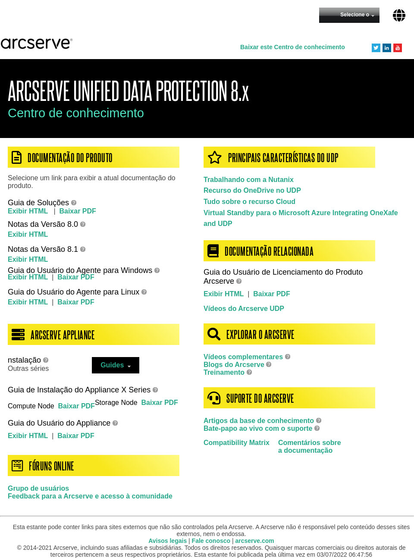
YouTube (397, 48)
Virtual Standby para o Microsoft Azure (267, 212)
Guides (115, 365)
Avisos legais (167, 540)
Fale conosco (211, 540)
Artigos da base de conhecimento (259, 420)
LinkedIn (387, 48)
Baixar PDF (77, 211)
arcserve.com (254, 540)
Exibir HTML (29, 211)
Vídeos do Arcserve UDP (244, 308)
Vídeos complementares (243, 357)
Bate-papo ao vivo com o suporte (259, 428)
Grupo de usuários (38, 488)
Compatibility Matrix (237, 442)
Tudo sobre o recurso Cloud (249, 201)
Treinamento (224, 372)
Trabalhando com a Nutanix (249, 179)
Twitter (376, 48)
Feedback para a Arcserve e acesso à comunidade (90, 496)
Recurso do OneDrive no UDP (252, 190)
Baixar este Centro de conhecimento (292, 47)
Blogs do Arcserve (234, 364)
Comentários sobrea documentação (309, 446)
